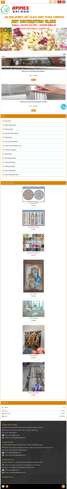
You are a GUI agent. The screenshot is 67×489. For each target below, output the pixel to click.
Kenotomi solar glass (10, 149)
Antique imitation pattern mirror (13, 145)
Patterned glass (9, 129)
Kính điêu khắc (33, 203)
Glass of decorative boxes (12, 174)
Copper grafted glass (10, 125)
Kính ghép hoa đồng (33, 227)
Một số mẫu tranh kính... (33, 253)
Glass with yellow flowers (11, 133)
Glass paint (8, 121)
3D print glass (8, 154)
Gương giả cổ (33, 355)
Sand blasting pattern (10, 158)
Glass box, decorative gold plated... (33, 71)
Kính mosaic (33, 293)
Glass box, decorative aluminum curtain (33, 102)
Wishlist (33, 79)
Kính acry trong (33, 318)
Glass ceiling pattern (10, 170)
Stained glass (8, 137)
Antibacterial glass (10, 166)
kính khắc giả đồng (33, 392)
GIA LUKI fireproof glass (11, 141)
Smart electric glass (10, 162)
